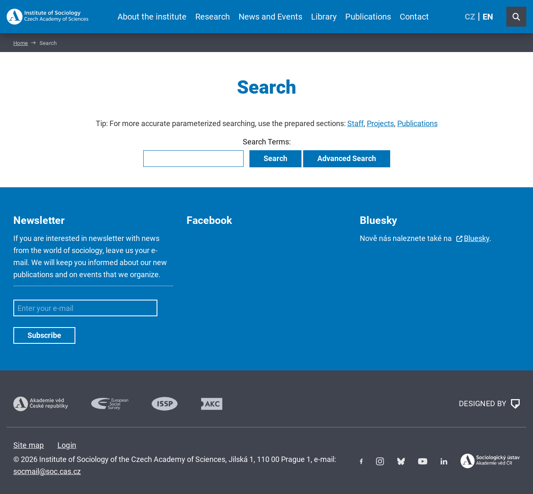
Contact (414, 17)
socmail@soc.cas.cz (47, 471)
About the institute (152, 17)
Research (212, 17)
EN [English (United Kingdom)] (488, 17)
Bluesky (476, 238)
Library (323, 17)
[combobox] (193, 158)
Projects (380, 123)
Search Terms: (267, 141)
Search (275, 158)
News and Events (270, 17)
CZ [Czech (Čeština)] (470, 17)
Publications (368, 17)
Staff (355, 123)
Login (67, 445)
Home (20, 43)
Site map (28, 445)
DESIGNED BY (489, 404)
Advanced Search (346, 158)
